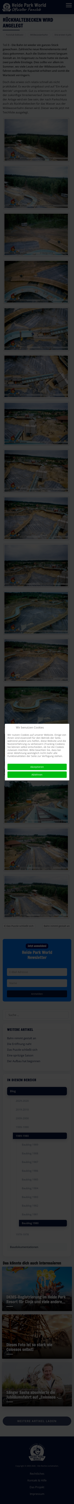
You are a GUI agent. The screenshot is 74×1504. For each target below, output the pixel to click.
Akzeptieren (37, 766)
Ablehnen (37, 774)
